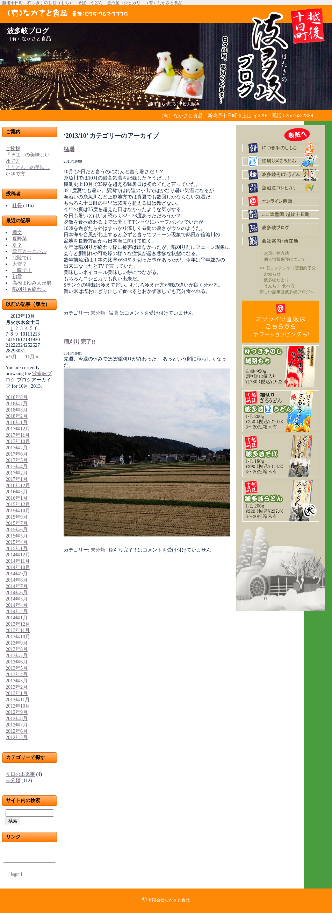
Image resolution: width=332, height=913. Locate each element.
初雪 (17, 276)
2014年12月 (18, 554)
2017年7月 (17, 447)
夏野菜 (19, 238)
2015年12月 (18, 504)
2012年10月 (18, 706)
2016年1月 (17, 498)
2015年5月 (17, 536)
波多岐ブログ (28, 31)
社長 (17, 205)
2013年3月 (17, 680)
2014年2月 (17, 611)
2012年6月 (17, 731)
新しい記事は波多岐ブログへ (287, 291)
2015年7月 (17, 523)
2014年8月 (17, 580)
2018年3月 (17, 410)
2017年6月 (17, 454)
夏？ (17, 245)
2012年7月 (17, 725)
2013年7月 (17, 655)
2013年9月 (17, 643)
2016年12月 (18, 485)
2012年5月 (17, 737)
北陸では (22, 257)
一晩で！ (22, 270)
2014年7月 (17, 586)
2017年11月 (18, 435)
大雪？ (19, 264)
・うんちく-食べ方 (277, 285)
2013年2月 (17, 687)
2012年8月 (17, 718)
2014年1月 (17, 617)
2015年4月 (17, 542)
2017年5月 (17, 460)
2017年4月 (17, 466)
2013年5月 (17, 668)
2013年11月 (18, 630)
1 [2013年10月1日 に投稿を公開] (11, 328)
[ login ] (15, 874)
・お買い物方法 (274, 253)
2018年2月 (17, 416)
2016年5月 (17, 491)
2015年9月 (17, 517)
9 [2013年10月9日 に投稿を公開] (16, 334)
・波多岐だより (274, 280)
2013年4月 (17, 674)
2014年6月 (17, 592)
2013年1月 (17, 693)
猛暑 (69, 149)
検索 (12, 820)
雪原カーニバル (29, 251)
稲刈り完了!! (79, 341)
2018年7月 (17, 403)
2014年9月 (17, 573)
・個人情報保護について (283, 259)
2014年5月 (17, 599)
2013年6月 (17, 662)
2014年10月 (18, 567)
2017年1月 (17, 479)
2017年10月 (18, 441)
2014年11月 (18, 561)
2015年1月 (17, 548)
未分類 (13, 780)
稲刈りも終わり (29, 289)
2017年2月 (17, 473)
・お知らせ (270, 274)
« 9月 (11, 356)
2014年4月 (17, 605)
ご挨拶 (13, 148)
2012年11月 (18, 699)
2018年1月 (17, 422)
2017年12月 (18, 428)
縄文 (17, 232)
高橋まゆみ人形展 (31, 283)
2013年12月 (18, 624)
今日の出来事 (20, 774)
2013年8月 (17, 649)
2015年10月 (18, 510)
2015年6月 (17, 529)
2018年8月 (17, 397)
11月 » (31, 356)
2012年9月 (17, 712)
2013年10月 (18, 636)
